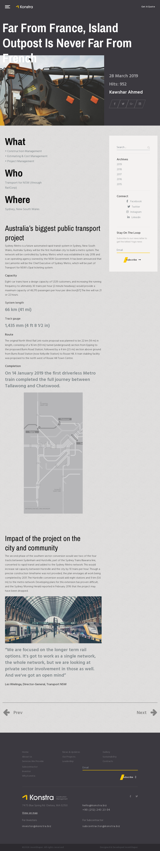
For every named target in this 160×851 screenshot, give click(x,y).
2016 (119, 179)
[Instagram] (133, 212)
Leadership (68, 761)
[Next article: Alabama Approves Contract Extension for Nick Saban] (147, 713)
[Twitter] (133, 207)
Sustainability (110, 757)
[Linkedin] (133, 217)
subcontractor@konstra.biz (101, 826)
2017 (119, 174)
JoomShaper (36, 847)
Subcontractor (30, 767)
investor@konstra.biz (36, 826)
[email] (133, 250)
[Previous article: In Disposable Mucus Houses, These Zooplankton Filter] (12, 713)
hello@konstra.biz (95, 805)
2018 (119, 169)
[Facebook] (133, 201)
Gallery (106, 752)
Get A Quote (148, 6)
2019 (119, 164)
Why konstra (28, 776)
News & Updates (71, 752)
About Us (27, 757)
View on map (30, 813)
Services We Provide (33, 761)
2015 (119, 184)
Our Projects (68, 757)
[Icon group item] (130, 797)
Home (25, 752)
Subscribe (131, 260)
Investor (26, 771)
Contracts (108, 761)
